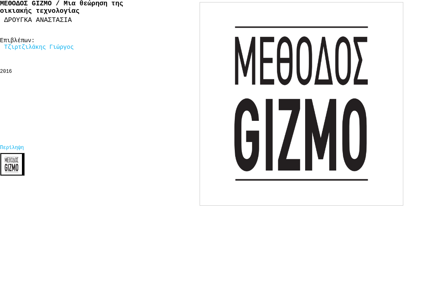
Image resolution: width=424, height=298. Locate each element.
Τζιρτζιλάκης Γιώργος (39, 47)
